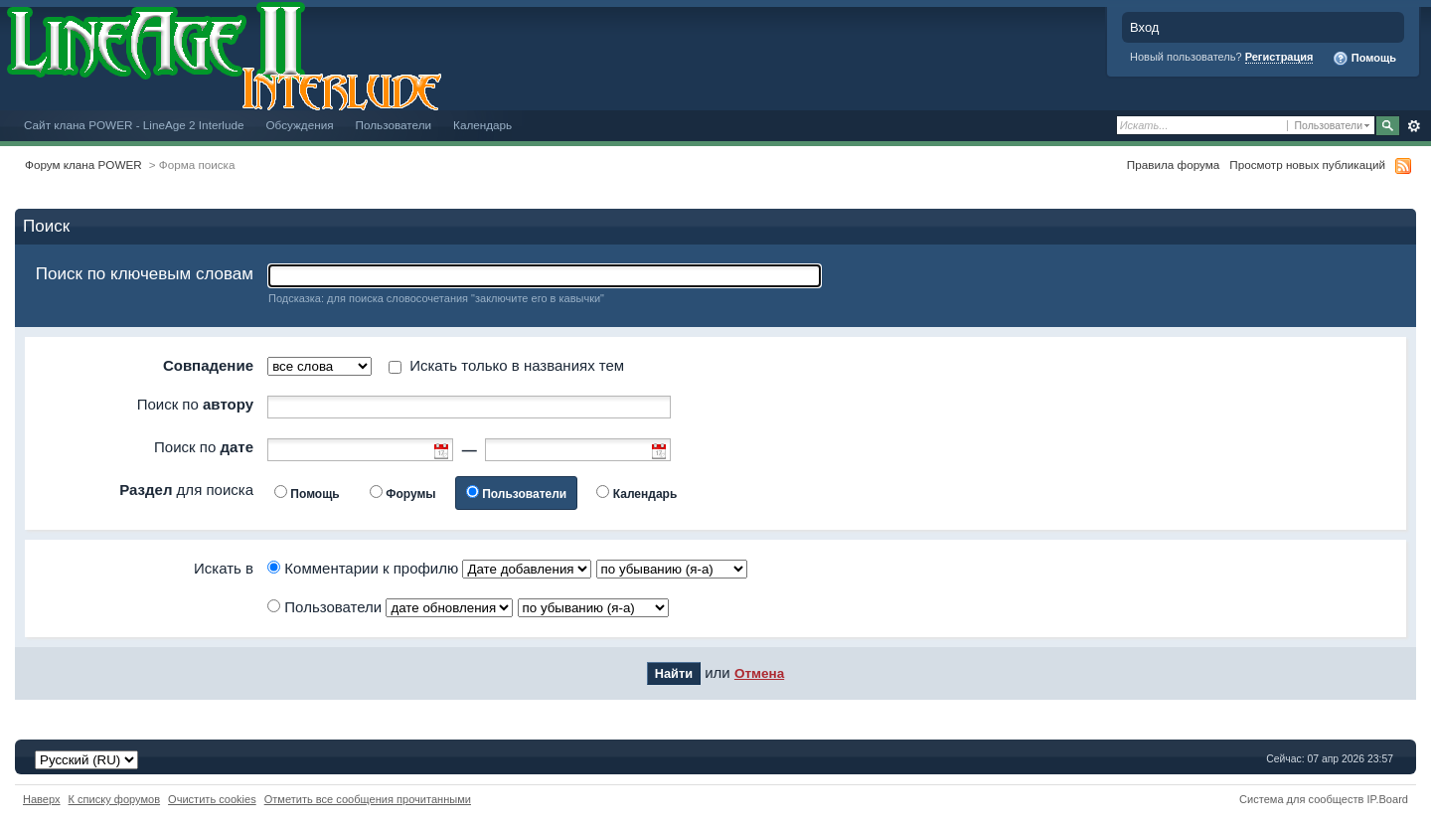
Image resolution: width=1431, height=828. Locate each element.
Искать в (223, 568)
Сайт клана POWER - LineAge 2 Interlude (133, 124)
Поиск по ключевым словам (144, 273)
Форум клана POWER (83, 164)
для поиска (186, 489)
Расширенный (1413, 126)
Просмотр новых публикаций (1307, 164)
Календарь (482, 124)
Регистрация (1279, 57)
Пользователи (394, 124)
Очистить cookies (212, 799)
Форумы (410, 494)
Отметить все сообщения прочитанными (367, 799)
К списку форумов (115, 799)
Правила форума (1173, 164)
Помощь (1364, 59)
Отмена (759, 673)
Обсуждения (299, 124)
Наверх (42, 799)
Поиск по (195, 404)
